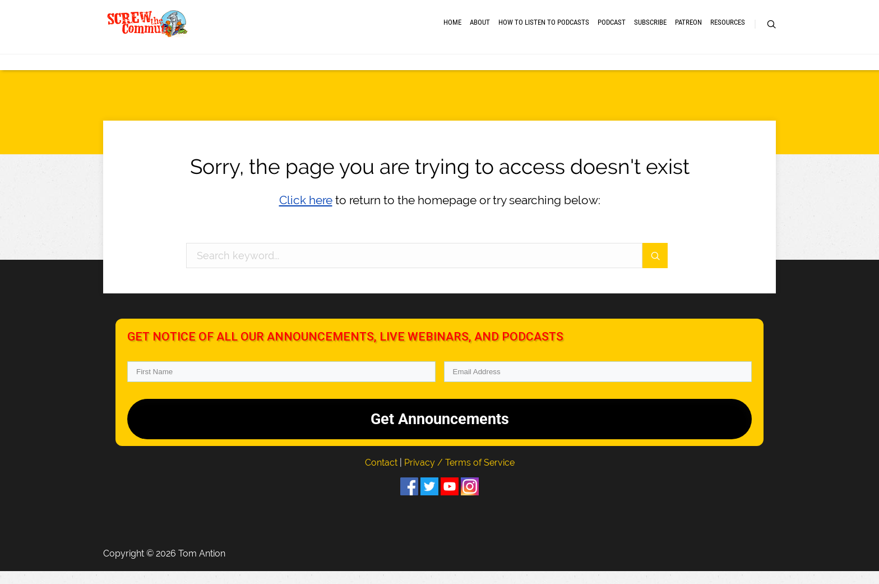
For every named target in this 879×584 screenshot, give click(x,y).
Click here (305, 213)
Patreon (688, 29)
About (480, 29)
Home (452, 29)
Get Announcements (440, 431)
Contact (382, 475)
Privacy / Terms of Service (459, 475)
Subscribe (650, 29)
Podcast (612, 29)
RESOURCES (727, 29)
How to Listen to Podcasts (543, 29)
